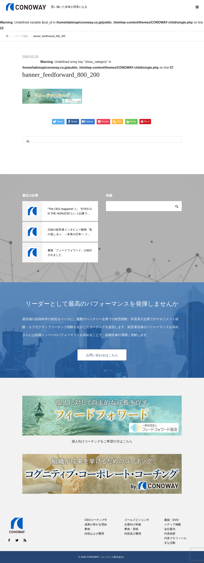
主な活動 (169, 542)
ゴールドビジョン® (136, 519)
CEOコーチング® (95, 519)
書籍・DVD (171, 519)
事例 (87, 529)
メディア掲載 (172, 524)
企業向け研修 (132, 524)
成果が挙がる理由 (95, 524)
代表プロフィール (175, 538)
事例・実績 (131, 529)
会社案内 (169, 529)
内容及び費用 (132, 533)
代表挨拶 (169, 533)
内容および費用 (94, 533)
